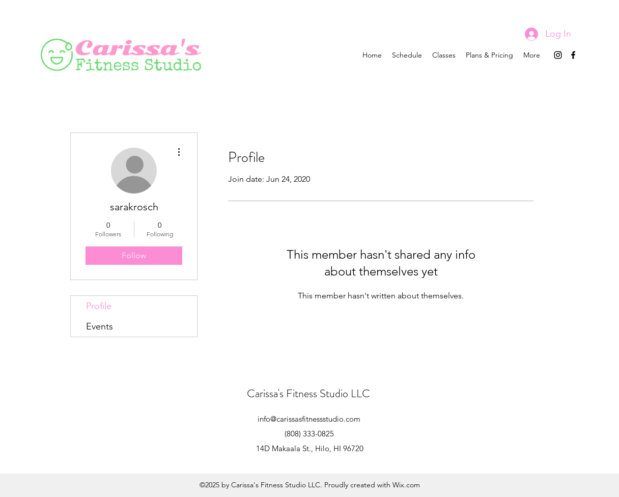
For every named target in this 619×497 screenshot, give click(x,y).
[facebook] (573, 55)
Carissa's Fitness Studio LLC (308, 393)
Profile (98, 306)
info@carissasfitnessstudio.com (309, 419)
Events (99, 326)
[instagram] (558, 55)
